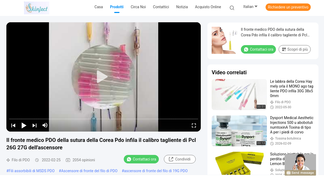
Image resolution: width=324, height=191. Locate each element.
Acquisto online (208, 7)
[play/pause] (24, 125)
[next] (34, 125)
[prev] (13, 125)
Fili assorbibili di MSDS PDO (32, 171)
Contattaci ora (141, 159)
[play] (103, 77)
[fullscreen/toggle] (194, 125)
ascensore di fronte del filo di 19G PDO (155, 171)
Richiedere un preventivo (288, 7)
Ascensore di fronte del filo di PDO (89, 171)
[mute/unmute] (45, 125)
